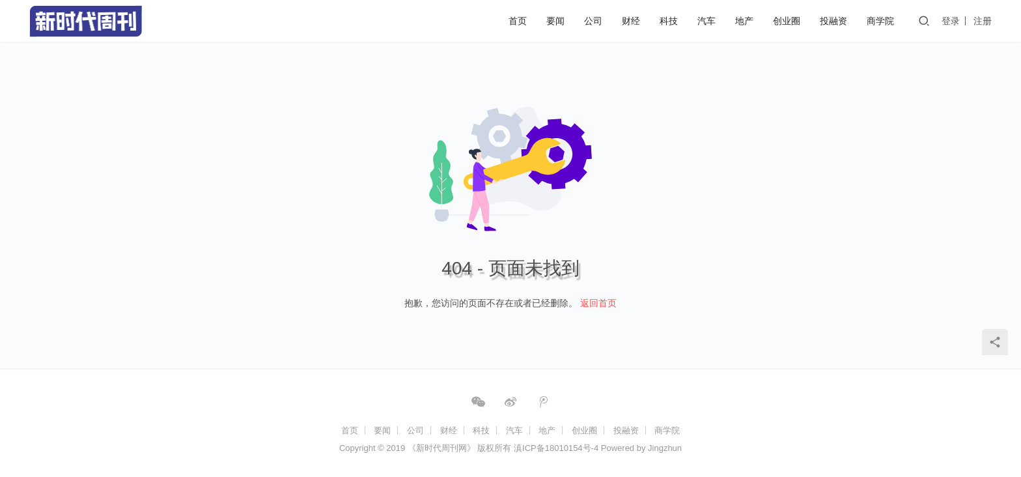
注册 (982, 21)
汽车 (706, 21)
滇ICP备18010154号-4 (556, 448)
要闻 (555, 21)
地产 (744, 21)
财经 (631, 21)
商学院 (880, 21)
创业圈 (786, 21)
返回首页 (598, 303)
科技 (669, 21)
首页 (518, 21)
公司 (593, 21)
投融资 (833, 21)
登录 (951, 21)
